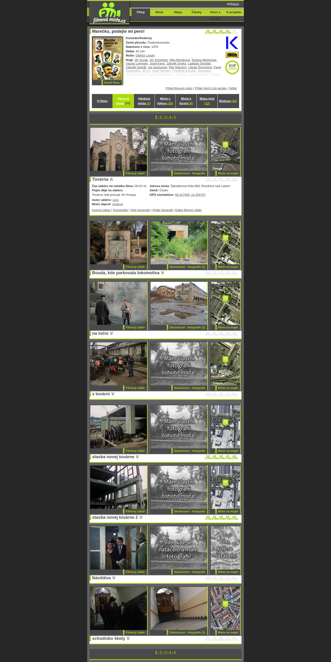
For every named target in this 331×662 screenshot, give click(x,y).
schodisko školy (108, 638)
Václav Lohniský (137, 63)
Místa (159, 12)
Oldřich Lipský (145, 55)
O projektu (233, 12)
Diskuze (228, 101)
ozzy (116, 200)
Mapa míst (207, 101)
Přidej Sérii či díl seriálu (211, 88)
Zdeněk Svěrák (136, 67)
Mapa (178, 12)
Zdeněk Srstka (176, 63)
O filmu (102, 101)
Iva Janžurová (157, 67)
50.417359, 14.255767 (190, 194)
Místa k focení (186, 101)
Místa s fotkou (165, 101)
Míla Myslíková (180, 60)
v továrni (101, 394)
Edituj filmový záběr (188, 210)
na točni (100, 333)
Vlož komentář (140, 210)
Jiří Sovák (141, 60)
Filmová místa (123, 101)
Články (196, 12)
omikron (117, 204)
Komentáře (120, 210)
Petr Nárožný (178, 67)
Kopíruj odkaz (101, 210)
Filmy (141, 12)
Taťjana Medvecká (203, 60)
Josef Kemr (157, 63)
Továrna (100, 179)
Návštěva (101, 578)
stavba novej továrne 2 (115, 517)
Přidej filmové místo (179, 88)
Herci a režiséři (215, 15)
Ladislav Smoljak (199, 63)
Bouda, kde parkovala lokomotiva (125, 272)
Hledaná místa (144, 101)
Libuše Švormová (200, 67)
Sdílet (233, 88)
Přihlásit (233, 4)
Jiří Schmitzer (159, 60)
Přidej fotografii (162, 210)
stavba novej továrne (113, 456)
